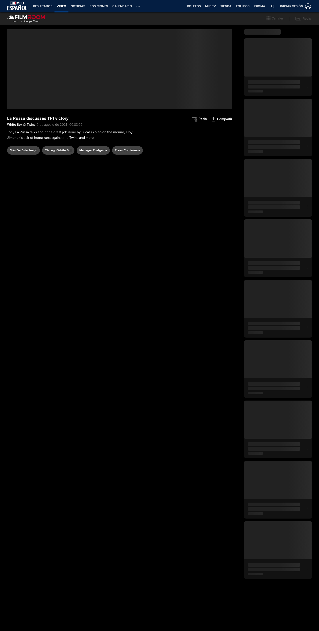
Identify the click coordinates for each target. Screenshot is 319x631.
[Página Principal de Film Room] (26, 18)
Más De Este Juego (23, 197)
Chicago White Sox (58, 197)
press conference (127, 197)
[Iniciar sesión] (294, 6)
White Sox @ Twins (21, 172)
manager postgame (93, 197)
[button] (275, 18)
